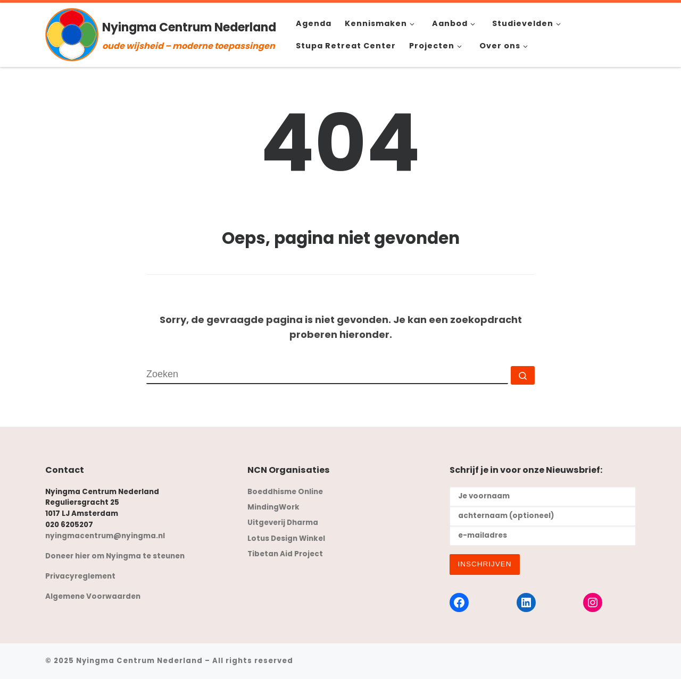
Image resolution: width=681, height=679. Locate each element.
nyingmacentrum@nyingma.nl (105, 536)
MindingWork (273, 507)
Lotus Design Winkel (286, 538)
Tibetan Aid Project (285, 554)
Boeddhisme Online (285, 492)
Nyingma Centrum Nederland (139, 661)
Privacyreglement (80, 576)
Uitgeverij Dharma (282, 522)
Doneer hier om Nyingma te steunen (115, 556)
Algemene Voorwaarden (92, 596)
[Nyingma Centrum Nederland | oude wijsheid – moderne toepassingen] (71, 33)
